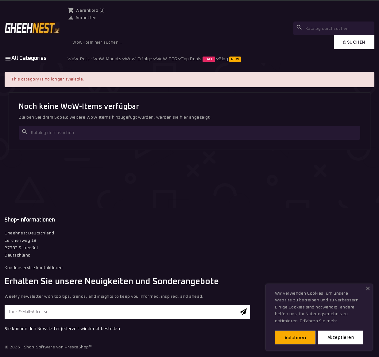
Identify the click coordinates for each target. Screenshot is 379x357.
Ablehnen (295, 338)
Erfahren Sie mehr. (319, 321)
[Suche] (189, 133)
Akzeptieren (340, 337)
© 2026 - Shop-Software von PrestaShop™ (48, 347)
